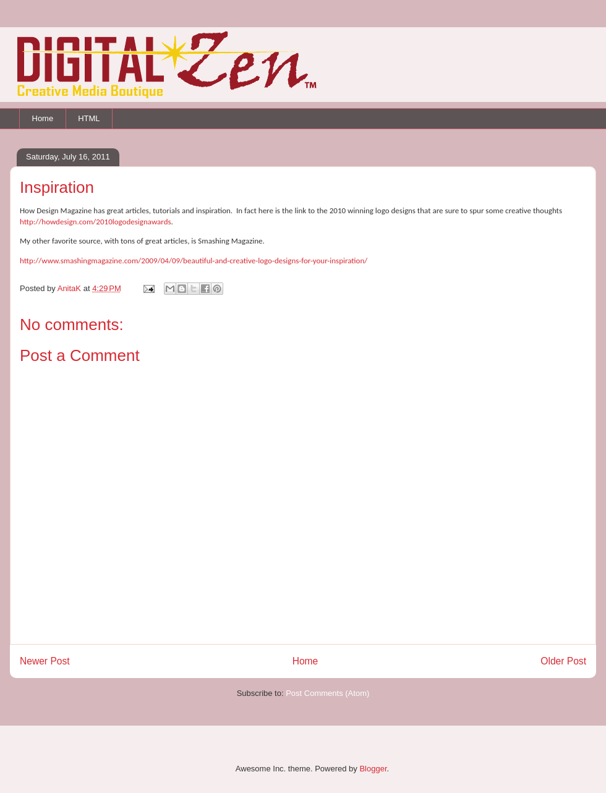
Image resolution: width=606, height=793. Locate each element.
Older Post (563, 661)
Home (43, 118)
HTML (89, 118)
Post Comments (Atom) (327, 693)
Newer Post (45, 661)
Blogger (372, 768)
